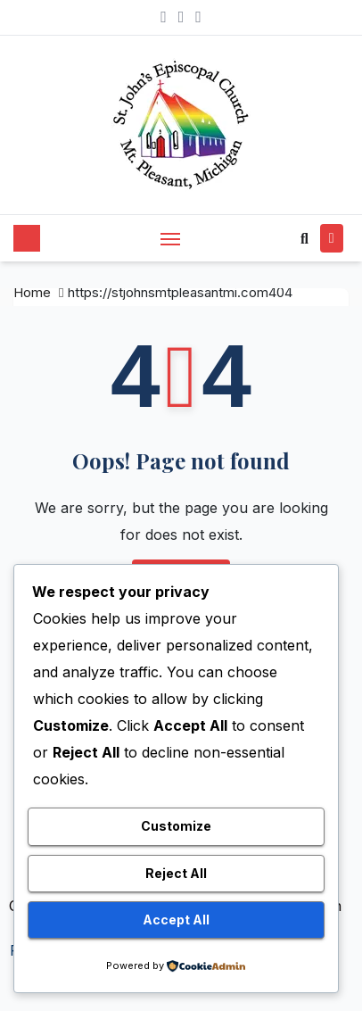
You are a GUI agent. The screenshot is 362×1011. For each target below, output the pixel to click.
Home (32, 292)
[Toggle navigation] (170, 238)
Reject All (176, 873)
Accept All (176, 919)
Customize (176, 825)
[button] (304, 238)
